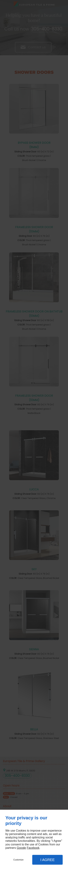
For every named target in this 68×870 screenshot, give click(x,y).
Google (21, 847)
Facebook (33, 847)
